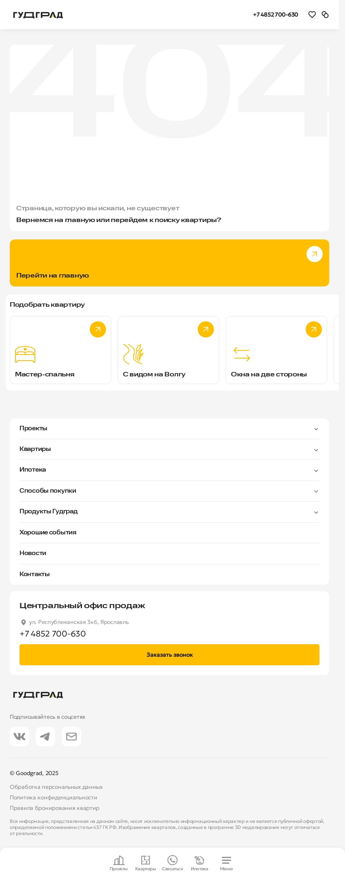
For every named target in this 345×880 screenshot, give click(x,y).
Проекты (33, 428)
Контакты (34, 574)
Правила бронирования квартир (54, 808)
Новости (32, 553)
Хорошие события (47, 533)
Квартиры (35, 449)
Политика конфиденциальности (53, 797)
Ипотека (32, 470)
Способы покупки (47, 491)
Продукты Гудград (48, 512)
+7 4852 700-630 (275, 14)
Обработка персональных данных (56, 786)
